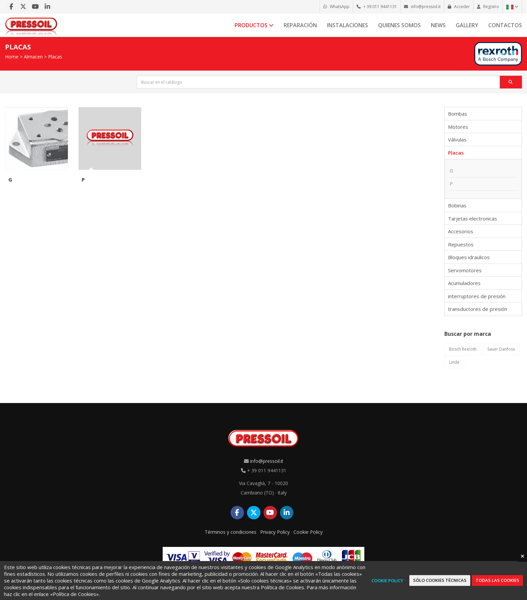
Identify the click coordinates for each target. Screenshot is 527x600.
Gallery (467, 25)
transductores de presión (477, 309)
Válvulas (457, 139)
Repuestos (461, 244)
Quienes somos (399, 25)
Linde (454, 362)
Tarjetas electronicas (472, 218)
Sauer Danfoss (501, 349)
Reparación (300, 25)
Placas (55, 56)
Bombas (457, 113)
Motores (458, 126)
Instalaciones (347, 25)
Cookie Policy (308, 532)
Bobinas (457, 205)
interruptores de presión (476, 296)
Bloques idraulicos (469, 257)
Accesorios (460, 231)
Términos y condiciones (230, 532)
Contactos (505, 25)
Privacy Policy (275, 532)
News (438, 25)
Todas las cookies (497, 580)
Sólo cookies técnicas (440, 580)
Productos (254, 25)
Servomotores (465, 270)
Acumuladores (464, 283)
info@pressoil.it (266, 461)
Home (11, 56)
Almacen (33, 56)
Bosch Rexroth (463, 349)
